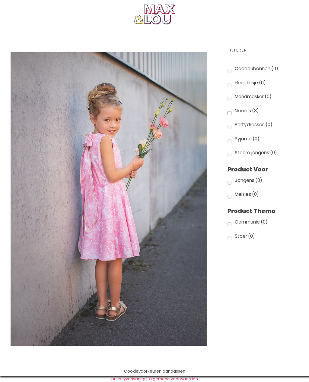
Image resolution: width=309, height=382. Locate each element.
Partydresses (253, 124)
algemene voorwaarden (173, 379)
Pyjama (247, 139)
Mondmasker (253, 96)
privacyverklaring (128, 379)
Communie (251, 222)
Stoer (245, 236)
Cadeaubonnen (256, 68)
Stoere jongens (256, 152)
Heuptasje (250, 83)
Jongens (248, 180)
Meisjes (247, 194)
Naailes (247, 111)
